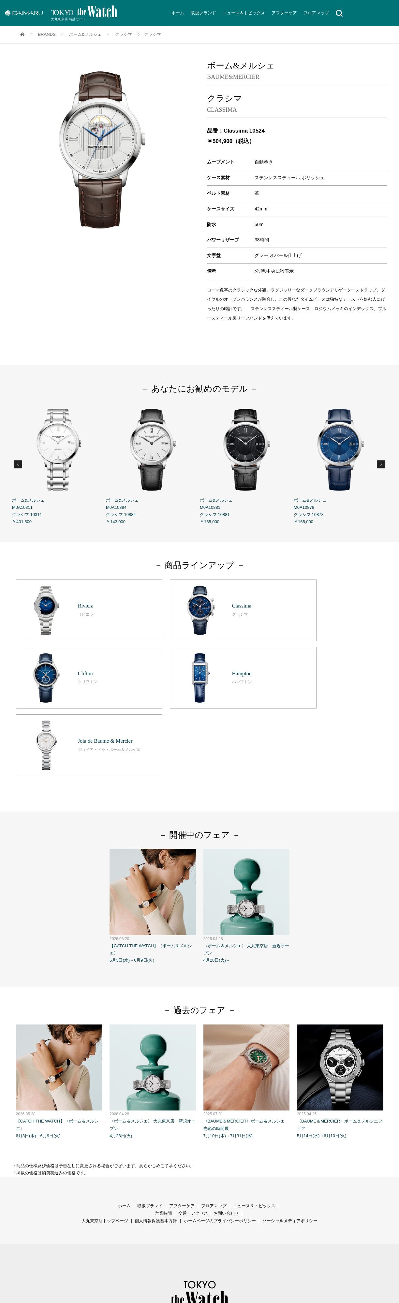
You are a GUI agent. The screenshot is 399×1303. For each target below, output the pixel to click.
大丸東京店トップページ (104, 1133)
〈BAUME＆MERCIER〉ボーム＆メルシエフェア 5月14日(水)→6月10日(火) (340, 994)
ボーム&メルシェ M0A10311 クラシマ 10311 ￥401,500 (59, 463)
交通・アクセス (193, 1126)
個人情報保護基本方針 (156, 1133)
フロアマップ (316, 12)
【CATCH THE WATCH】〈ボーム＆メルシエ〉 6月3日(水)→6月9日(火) (153, 819)
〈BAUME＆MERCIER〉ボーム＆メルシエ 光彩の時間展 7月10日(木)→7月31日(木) (246, 994)
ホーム (177, 12)
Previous (18, 464)
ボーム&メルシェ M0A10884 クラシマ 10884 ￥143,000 (153, 463)
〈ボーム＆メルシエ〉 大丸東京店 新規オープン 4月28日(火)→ (246, 819)
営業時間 (163, 1126)
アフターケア (284, 12)
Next (381, 464)
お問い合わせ (226, 1126)
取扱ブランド (203, 12)
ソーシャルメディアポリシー (290, 1133)
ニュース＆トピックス (244, 12)
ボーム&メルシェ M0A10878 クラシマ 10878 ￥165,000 (341, 463)
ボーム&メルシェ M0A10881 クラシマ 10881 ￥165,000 (247, 463)
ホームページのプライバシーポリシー (220, 1133)
